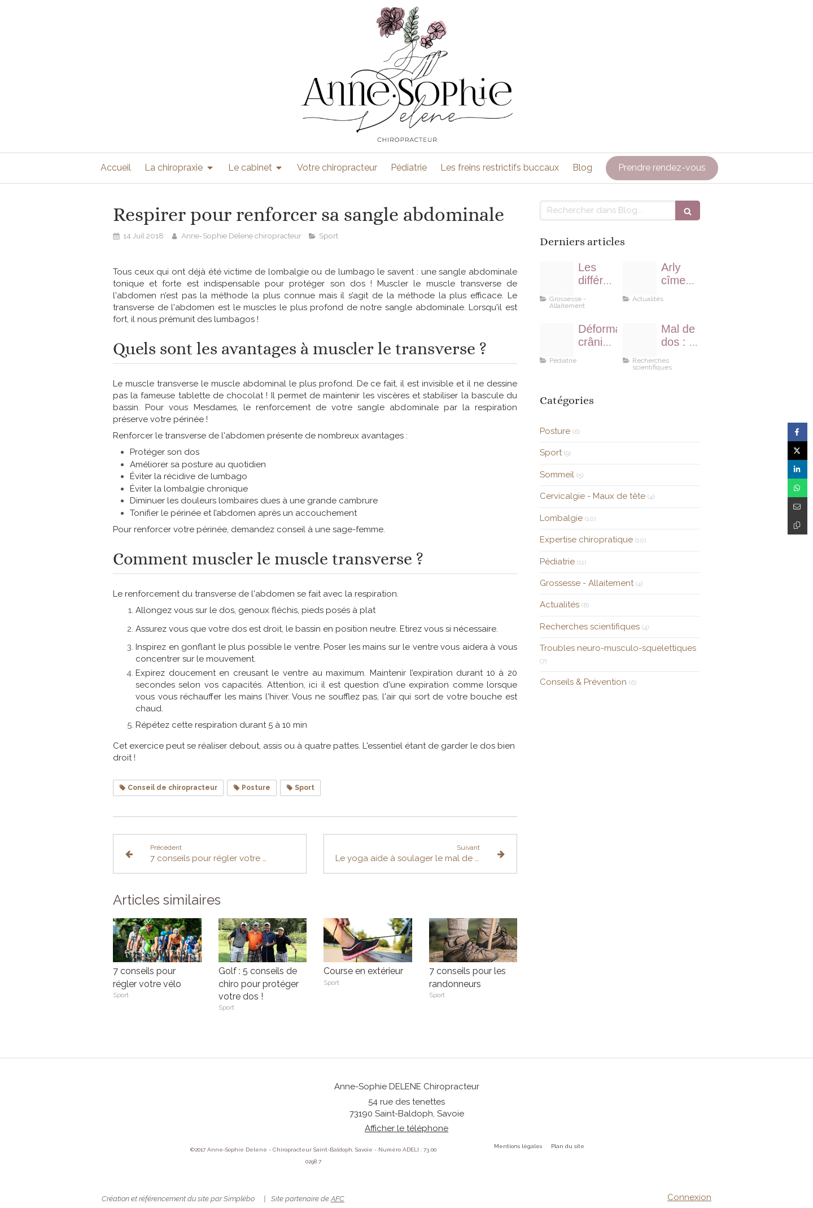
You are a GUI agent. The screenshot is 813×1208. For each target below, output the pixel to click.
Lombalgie (561, 518)
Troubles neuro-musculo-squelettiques (618, 648)
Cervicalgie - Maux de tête (592, 496)
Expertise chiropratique (586, 540)
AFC (337, 1198)
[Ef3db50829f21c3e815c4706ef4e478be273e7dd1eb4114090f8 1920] (640, 340)
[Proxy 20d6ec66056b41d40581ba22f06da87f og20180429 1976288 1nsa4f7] (557, 279)
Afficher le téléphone (406, 1128)
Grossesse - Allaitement (586, 583)
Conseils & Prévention (583, 682)
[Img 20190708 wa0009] (640, 279)
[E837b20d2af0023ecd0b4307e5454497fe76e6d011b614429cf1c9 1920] (557, 340)
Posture (555, 431)
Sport (551, 452)
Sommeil (557, 475)
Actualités (559, 604)
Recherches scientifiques (590, 627)
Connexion (689, 1197)
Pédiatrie (557, 562)
